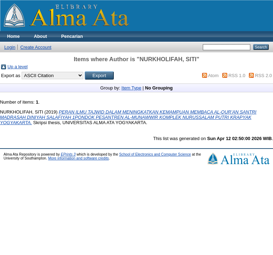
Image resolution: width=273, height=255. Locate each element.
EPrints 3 (68, 154)
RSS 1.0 (236, 75)
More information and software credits (78, 158)
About (40, 36)
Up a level (17, 66)
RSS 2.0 (263, 75)
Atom (213, 75)
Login (9, 47)
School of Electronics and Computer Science (155, 154)
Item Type (131, 88)
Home (13, 36)
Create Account (35, 47)
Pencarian (72, 36)
